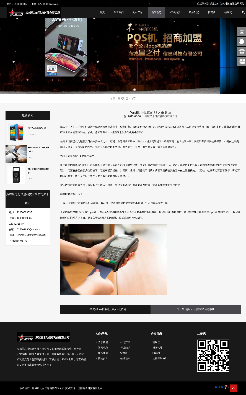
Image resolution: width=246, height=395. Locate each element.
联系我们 (194, 12)
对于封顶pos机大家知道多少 (38, 171)
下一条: (181, 309)
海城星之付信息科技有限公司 (161, 116)
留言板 (212, 12)
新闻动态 (156, 12)
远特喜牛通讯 (159, 358)
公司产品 (138, 12)
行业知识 (175, 12)
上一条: (89, 309)
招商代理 (157, 347)
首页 (102, 12)
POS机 (156, 353)
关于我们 (119, 12)
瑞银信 (156, 342)
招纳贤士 (229, 12)
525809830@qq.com (48, 4)
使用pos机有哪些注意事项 (199, 309)
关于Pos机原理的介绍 (37, 128)
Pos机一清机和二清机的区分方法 (38, 149)
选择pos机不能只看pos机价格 (109, 309)
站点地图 (125, 358)
